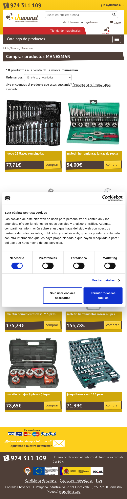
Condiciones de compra (40, 480)
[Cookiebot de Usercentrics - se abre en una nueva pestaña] (105, 198)
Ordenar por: (14, 77)
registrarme (91, 22)
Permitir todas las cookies (103, 295)
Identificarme (71, 22)
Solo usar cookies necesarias (62, 295)
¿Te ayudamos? (112, 5)
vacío (115, 22)
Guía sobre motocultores (76, 480)
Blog (99, 480)
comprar (52, 164)
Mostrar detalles (103, 280)
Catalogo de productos (64, 39)
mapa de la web (69, 491)
